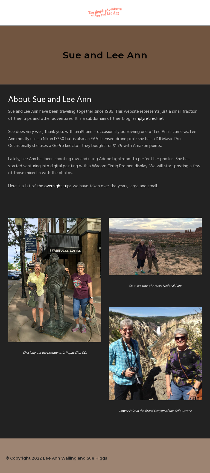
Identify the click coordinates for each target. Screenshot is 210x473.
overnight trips (58, 186)
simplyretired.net (148, 118)
